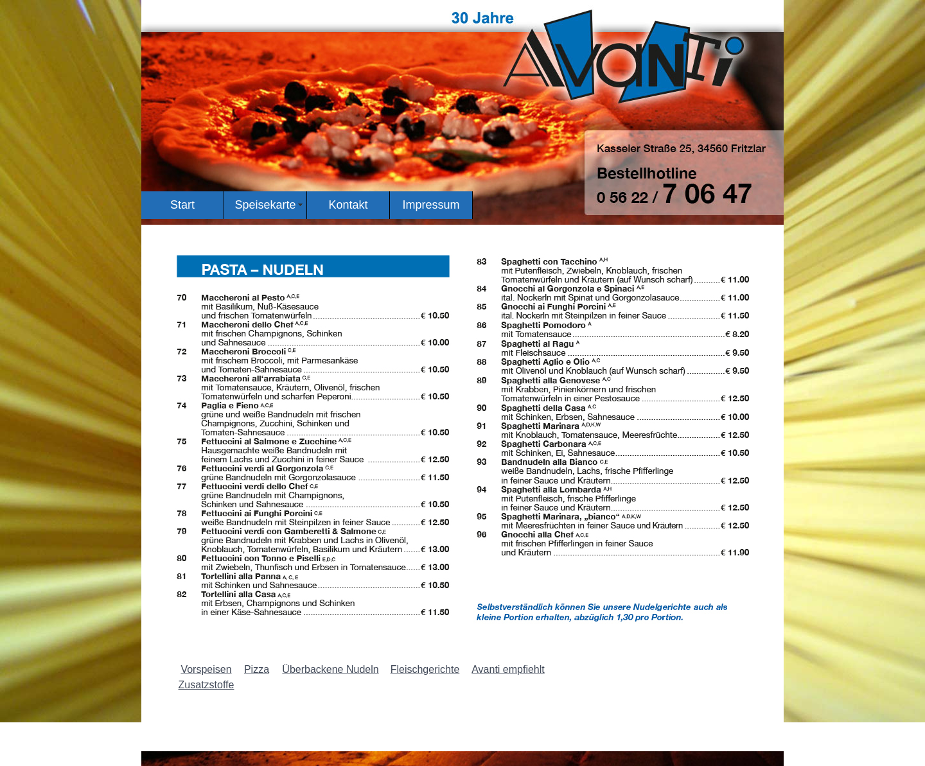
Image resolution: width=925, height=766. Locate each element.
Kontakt (347, 204)
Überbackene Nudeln (330, 669)
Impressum (430, 204)
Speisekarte (264, 204)
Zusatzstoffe (206, 684)
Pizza (256, 669)
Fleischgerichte (425, 669)
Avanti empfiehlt (508, 669)
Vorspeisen (206, 669)
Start (182, 204)
